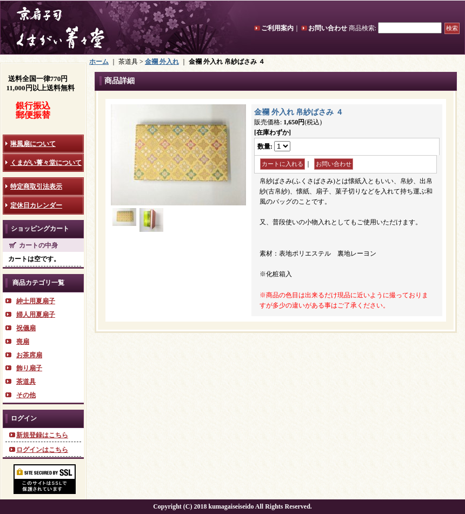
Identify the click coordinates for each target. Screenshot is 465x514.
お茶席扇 (29, 355)
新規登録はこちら (42, 435)
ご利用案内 (277, 28)
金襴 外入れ (162, 61)
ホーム (99, 61)
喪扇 (22, 341)
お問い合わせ (327, 28)
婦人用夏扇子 (35, 314)
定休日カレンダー (36, 205)
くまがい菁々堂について (46, 162)
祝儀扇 (26, 328)
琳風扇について (33, 144)
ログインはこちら (42, 449)
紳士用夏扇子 (35, 301)
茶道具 (26, 381)
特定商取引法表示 (36, 186)
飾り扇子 (29, 368)
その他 (26, 395)
